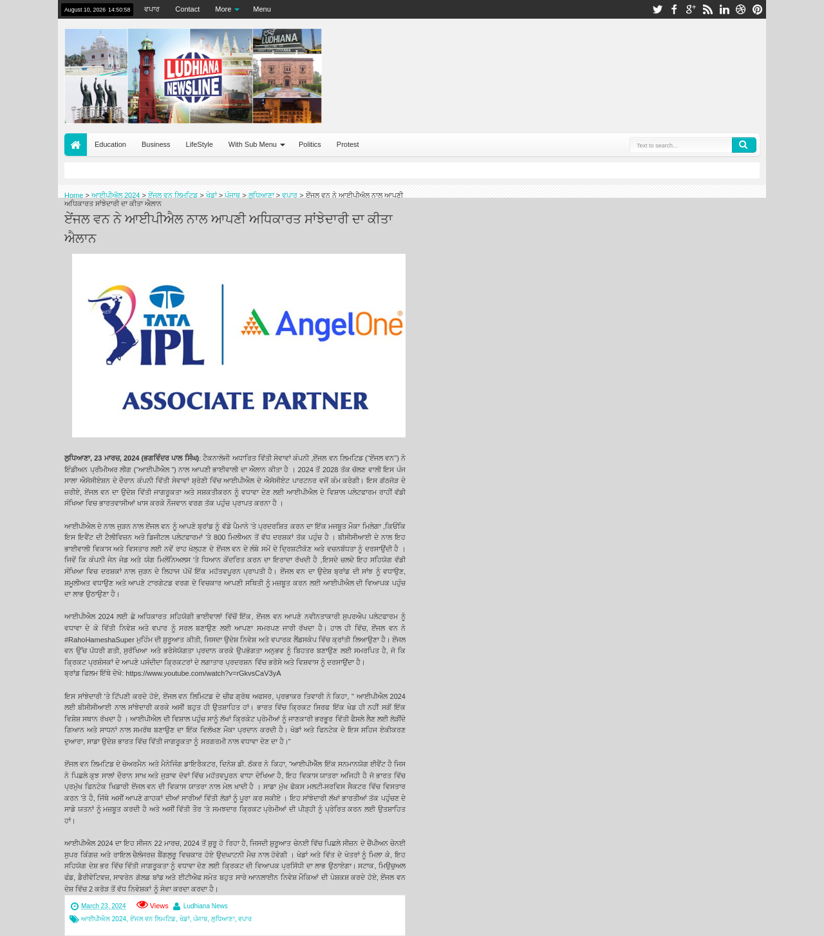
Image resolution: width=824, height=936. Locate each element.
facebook (674, 9)
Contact (187, 9)
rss (707, 9)
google (690, 9)
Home (75, 144)
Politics (310, 144)
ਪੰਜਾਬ (200, 918)
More (223, 9)
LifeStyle (199, 144)
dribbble (741, 9)
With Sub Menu (253, 144)
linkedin (724, 9)
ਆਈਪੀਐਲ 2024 (103, 918)
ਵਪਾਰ (152, 9)
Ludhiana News (205, 906)
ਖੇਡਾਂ (185, 918)
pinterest (757, 9)
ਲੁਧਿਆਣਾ (223, 918)
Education (110, 144)
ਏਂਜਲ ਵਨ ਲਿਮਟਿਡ (153, 918)
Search (744, 145)
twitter (657, 9)
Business (156, 144)
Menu (262, 9)
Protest (348, 144)
